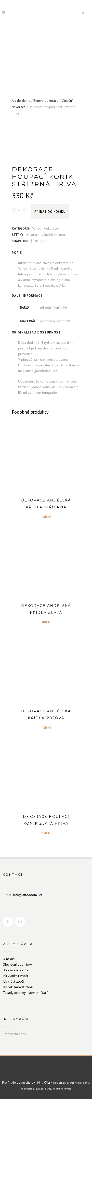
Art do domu (21, 100)
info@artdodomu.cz (27, 976)
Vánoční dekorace (45, 309)
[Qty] (19, 290)
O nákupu (9, 1040)
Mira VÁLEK (45, 1163)
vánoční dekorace (54, 315)
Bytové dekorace (45, 100)
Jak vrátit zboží (13, 1062)
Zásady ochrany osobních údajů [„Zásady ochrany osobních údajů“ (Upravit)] (26, 1073)
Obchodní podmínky (17, 1045)
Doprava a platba (15, 1051)
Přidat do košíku (50, 293)
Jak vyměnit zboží (15, 1056)
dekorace (32, 315)
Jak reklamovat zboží (18, 1068)
